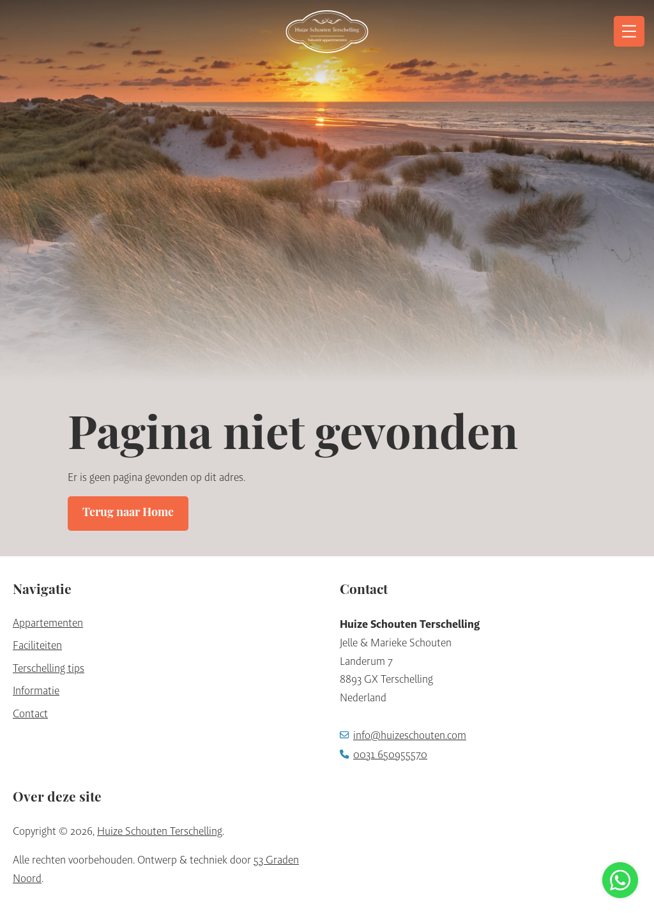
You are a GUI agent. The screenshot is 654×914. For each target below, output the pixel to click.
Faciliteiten (37, 645)
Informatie (36, 690)
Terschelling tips (48, 668)
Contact (30, 713)
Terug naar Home (128, 513)
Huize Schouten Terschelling (159, 831)
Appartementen (48, 623)
